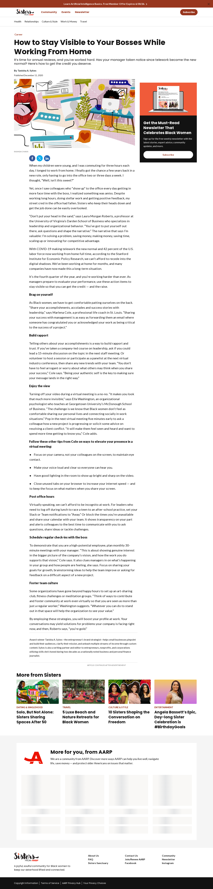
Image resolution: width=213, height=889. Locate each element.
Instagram (168, 863)
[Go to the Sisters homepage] (21, 12)
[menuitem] (17, 23)
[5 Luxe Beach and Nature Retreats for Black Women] (83, 702)
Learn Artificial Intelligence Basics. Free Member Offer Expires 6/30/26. (104, 3)
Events (66, 12)
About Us (93, 855)
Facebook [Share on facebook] (32, 158)
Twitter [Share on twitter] (40, 158)
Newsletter (82, 12)
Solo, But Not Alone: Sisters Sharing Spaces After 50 (35, 717)
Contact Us (131, 855)
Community (49, 12)
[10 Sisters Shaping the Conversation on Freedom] (129, 702)
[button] (192, 21)
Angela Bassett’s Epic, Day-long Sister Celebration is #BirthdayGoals (175, 719)
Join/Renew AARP (135, 859)
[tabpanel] (193, 21)
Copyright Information (26, 883)
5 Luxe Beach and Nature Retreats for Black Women (80, 717)
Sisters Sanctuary (98, 863)
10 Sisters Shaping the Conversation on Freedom (129, 717)
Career (18, 34)
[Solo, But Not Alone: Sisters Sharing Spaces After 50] (38, 702)
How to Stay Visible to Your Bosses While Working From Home (89, 47)
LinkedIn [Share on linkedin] (47, 158)
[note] (74, 152)
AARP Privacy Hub (71, 883)
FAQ (90, 859)
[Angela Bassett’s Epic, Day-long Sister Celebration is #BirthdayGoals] (175, 704)
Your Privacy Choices (94, 883)
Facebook (130, 863)
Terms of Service (50, 883)
